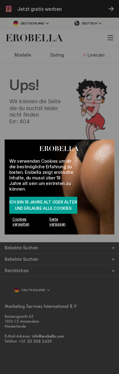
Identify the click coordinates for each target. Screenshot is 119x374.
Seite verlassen (57, 221)
